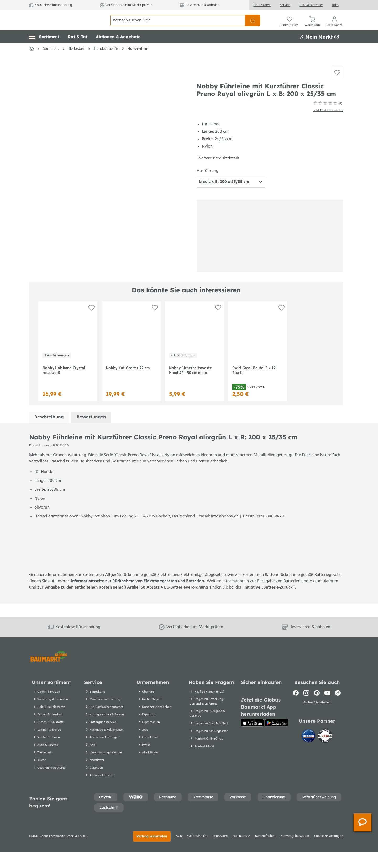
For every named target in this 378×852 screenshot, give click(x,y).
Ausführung (207, 184)
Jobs (335, 5)
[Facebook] (296, 693)
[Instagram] (306, 693)
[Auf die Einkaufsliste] (337, 85)
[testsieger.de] (325, 737)
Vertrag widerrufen (151, 836)
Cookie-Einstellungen (328, 836)
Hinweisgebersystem (295, 836)
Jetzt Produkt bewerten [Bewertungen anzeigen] (328, 123)
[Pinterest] (317, 693)
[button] (44, 48)
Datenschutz (241, 836)
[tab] (49, 430)
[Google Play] (276, 723)
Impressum (220, 836)
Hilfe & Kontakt (311, 5)
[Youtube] (327, 693)
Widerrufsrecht (197, 836)
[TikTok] (338, 693)
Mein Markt (319, 48)
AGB (179, 836)
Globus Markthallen (316, 703)
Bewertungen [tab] (91, 430)
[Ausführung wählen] (231, 195)
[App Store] (252, 723)
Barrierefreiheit (265, 836)
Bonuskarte (262, 5)
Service (285, 5)
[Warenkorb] (312, 26)
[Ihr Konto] (334, 26)
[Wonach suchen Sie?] (177, 26)
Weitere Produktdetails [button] (218, 171)
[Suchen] (252, 26)
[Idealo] (309, 737)
